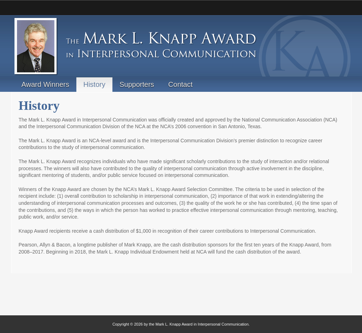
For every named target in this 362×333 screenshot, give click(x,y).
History (94, 84)
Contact (180, 84)
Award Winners (45, 84)
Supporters (136, 84)
